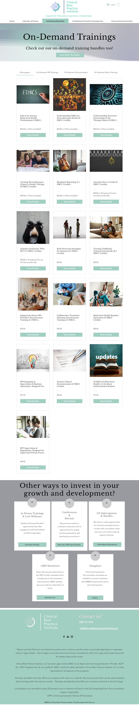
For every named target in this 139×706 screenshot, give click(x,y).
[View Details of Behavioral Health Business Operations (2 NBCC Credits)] (106, 335)
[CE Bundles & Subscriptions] (107, 544)
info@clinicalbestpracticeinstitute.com (99, 628)
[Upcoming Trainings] (32, 544)
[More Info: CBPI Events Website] (69, 544)
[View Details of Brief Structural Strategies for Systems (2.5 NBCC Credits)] (69, 268)
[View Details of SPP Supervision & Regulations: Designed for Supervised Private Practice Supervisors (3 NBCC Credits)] (33, 467)
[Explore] (95, 597)
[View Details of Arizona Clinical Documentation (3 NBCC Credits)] (69, 401)
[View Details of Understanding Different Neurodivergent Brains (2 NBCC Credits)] (69, 135)
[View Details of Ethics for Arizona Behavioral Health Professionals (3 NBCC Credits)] (33, 135)
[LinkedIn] (68, 636)
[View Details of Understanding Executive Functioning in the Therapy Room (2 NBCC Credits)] (106, 135)
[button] (118, 5)
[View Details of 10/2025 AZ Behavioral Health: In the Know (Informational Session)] (106, 401)
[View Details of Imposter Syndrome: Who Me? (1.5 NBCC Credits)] (33, 268)
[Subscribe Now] (50, 597)
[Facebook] (64, 636)
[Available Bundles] (70, 55)
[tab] (24, 72)
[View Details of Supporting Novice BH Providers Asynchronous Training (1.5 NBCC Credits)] (33, 335)
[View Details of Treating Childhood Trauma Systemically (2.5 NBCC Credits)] (106, 268)
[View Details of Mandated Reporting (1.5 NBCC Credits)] (69, 202)
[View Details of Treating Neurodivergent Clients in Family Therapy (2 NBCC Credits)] (33, 202)
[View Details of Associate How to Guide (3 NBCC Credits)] (106, 202)
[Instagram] (71, 636)
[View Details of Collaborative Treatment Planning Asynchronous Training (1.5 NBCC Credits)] (69, 335)
